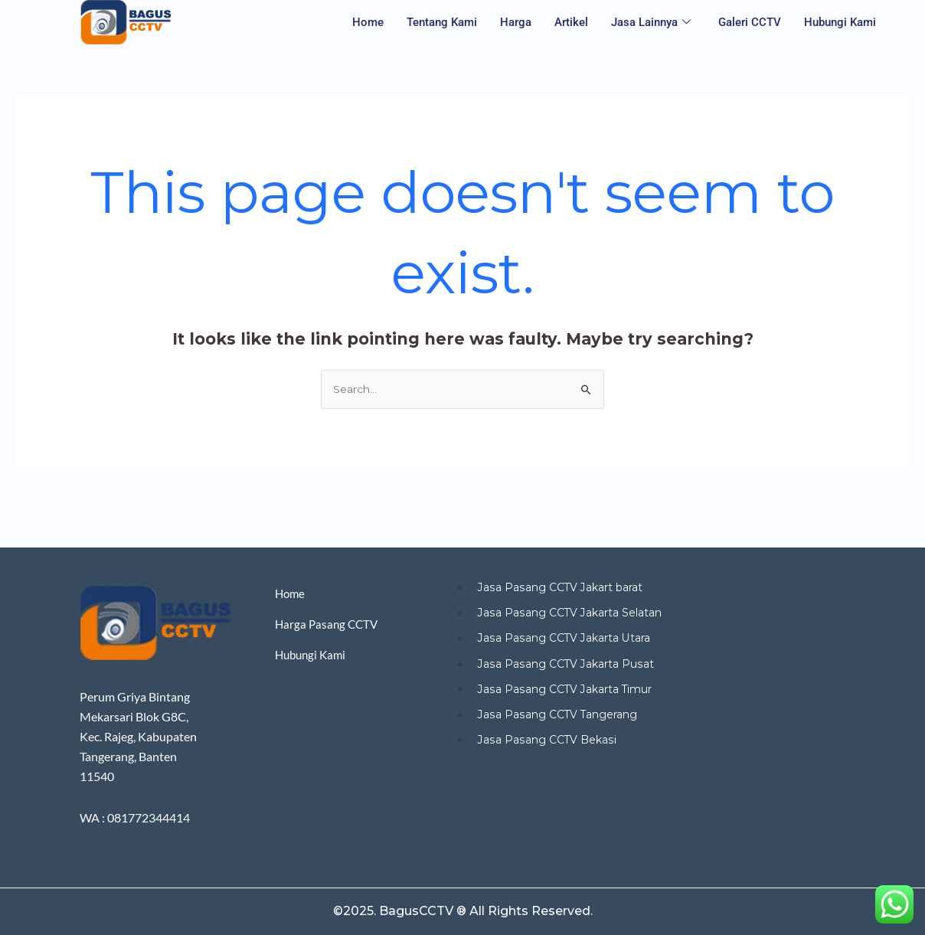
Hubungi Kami (840, 22)
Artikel (571, 22)
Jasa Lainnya (651, 22)
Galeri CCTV (749, 22)
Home (368, 22)
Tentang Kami (442, 22)
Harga (515, 22)
